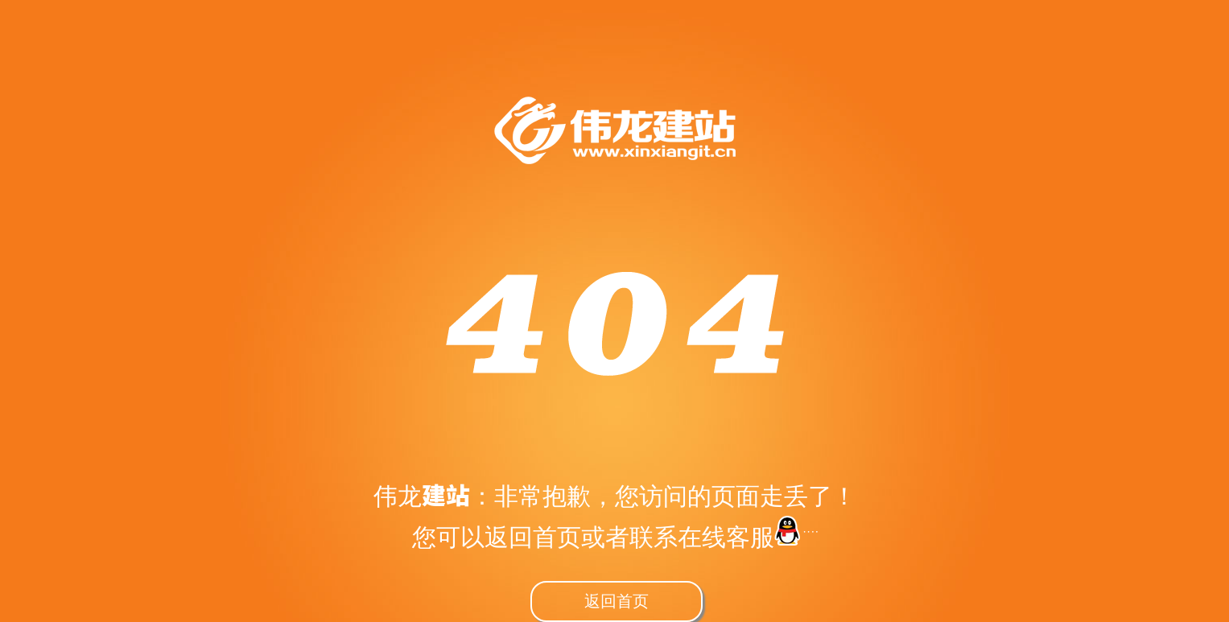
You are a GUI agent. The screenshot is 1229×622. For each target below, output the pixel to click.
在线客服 (748, 537)
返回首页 (616, 600)
